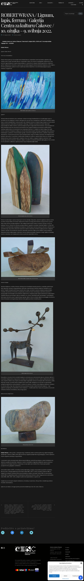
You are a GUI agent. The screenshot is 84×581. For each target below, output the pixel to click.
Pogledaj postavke (77, 575)
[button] (81, 563)
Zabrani (65, 575)
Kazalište (50, 2)
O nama (67, 547)
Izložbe (81, 2)
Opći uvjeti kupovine (69, 560)
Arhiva (15, 35)
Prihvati (54, 575)
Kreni (80, 13)
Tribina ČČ (61, 2)
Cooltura (73, 4)
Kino (40, 2)
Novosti (67, 549)
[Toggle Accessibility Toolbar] (80, 577)
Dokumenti (67, 552)
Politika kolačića (65, 578)
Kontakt (67, 554)
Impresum (67, 556)
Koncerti (71, 2)
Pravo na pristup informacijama (72, 558)
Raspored (32, 2)
